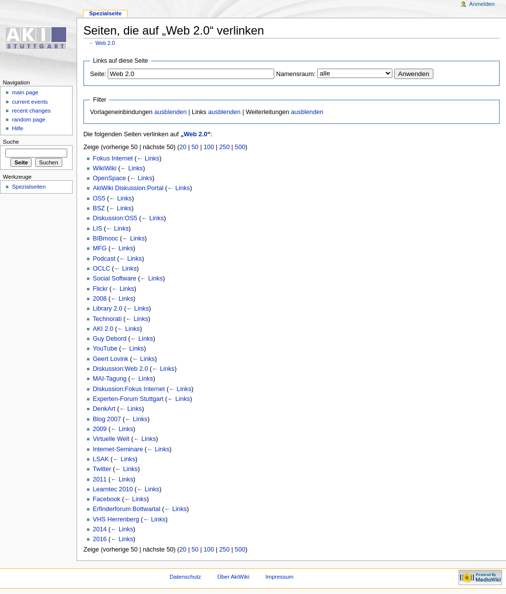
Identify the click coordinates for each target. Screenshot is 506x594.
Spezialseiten (28, 187)
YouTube (105, 348)
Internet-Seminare (118, 449)
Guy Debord (109, 338)
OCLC (101, 268)
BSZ (99, 208)
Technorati (107, 319)
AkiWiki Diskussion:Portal (128, 188)
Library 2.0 (108, 308)
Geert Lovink (110, 359)
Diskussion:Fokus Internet (129, 389)
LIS (97, 228)
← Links (148, 158)
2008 (100, 298)
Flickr (100, 288)
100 (209, 147)
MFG (100, 248)
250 (224, 147)
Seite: (98, 74)
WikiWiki (105, 168)
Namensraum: (296, 74)
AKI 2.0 (103, 328)
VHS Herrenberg (116, 519)
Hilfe (17, 128)
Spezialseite (105, 13)
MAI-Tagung (109, 378)
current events (30, 102)
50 (195, 147)
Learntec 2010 (113, 489)
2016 (100, 539)
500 (240, 147)
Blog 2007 (107, 419)
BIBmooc (105, 238)
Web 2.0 (105, 43)
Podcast (104, 258)
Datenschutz (185, 577)
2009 (100, 429)
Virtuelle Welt (111, 439)
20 (182, 147)
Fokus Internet (113, 158)
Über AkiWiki (233, 577)
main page (25, 92)
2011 (100, 479)
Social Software (114, 278)
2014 (100, 529)
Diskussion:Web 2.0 (120, 368)
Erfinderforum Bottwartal (127, 509)
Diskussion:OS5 (115, 218)
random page (28, 119)
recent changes (31, 111)
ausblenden (170, 112)
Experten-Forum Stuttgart (128, 399)
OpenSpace (109, 178)
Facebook (107, 499)
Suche (11, 142)
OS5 (99, 198)
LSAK (101, 459)
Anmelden (482, 4)
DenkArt (104, 408)
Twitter (102, 469)
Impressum (279, 577)
